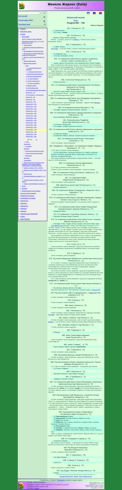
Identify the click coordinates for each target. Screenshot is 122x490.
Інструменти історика (27, 212)
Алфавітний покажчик (27, 209)
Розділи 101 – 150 (31, 110)
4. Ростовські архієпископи (34, 80)
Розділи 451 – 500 (31, 128)
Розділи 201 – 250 (31, 115)
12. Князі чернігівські (33, 87)
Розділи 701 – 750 (31, 140)
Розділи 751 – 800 (31, 143)
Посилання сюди (24, 24)
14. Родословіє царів (32, 93)
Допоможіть (61, 480)
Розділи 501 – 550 (31, 130)
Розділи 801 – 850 (31, 145)
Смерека (23, 223)
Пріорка (97, 103)
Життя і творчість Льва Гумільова (32, 40)
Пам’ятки (23, 218)
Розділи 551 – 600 (31, 133)
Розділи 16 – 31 (30, 98)
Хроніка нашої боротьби (29, 229)
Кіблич (76, 39)
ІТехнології (24, 220)
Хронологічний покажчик (28, 206)
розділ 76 (69, 67)
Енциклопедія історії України (31, 204)
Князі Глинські (28, 185)
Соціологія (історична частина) (34, 161)
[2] (36, 148)
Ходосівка (54, 49)
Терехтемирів (28, 47)
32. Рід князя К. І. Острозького (35, 100)
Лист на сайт (22, 16)
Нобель (51, 322)
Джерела (26, 158)
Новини (23, 29)
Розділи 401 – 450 (31, 125)
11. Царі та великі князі (33, 85)
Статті (24, 198)
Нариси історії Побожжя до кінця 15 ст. (35, 195)
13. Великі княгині (31, 90)
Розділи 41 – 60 (30, 105)
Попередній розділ (66, 476)
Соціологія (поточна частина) (34, 163)
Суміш (22, 232)
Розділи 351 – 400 (31, 123)
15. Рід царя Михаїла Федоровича (36, 95)
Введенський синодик (30, 66)
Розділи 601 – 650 (31, 135)
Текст (27, 69)
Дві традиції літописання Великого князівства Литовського (33, 56)
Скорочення (27, 171)
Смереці (37, 488)
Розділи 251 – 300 (31, 118)
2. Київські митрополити (34, 75)
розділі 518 (96, 290)
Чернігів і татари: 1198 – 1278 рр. (33, 179)
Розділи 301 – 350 (31, 120)
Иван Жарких (25, 235)
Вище (76, 476)
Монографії (25, 38)
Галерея (23, 226)
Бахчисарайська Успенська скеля (33, 53)
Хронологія (27, 153)
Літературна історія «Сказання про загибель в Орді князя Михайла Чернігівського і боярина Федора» (33, 175)
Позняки (51, 315)
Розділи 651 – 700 (31, 138)
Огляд (27, 151)
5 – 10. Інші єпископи (32, 82)
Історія (22, 35)
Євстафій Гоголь (57, 226)
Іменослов (28, 166)
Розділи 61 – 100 (31, 108)
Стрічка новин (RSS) (25, 20)
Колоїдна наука (25, 32)
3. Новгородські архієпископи (34, 77)
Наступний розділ (85, 476)
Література (24, 215)
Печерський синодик (30, 63)
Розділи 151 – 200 (31, 113)
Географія (28, 156)
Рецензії (24, 201)
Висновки (27, 168)
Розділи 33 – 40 (30, 103)
